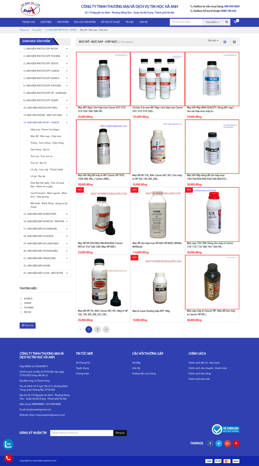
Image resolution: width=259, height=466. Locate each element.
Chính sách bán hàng (199, 373)
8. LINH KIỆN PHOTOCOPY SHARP (40, 100)
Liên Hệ (136, 368)
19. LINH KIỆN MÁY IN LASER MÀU (40, 243)
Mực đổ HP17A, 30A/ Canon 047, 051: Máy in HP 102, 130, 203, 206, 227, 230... (103, 313)
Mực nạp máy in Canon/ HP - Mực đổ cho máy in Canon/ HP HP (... (211, 313)
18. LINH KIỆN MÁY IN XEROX (37, 236)
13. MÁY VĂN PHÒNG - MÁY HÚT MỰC (42, 115)
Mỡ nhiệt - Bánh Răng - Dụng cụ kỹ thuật (49, 205)
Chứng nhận (82, 373)
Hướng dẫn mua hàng (144, 373)
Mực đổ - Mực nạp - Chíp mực (46, 136)
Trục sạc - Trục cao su (42, 156)
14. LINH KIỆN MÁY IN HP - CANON (60, 30)
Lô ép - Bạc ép (38, 176)
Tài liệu (130, 22)
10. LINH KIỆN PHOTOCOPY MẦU (39, 108)
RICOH (27, 312)
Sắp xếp (213, 40)
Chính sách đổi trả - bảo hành (204, 363)
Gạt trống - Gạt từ (40, 149)
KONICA (28, 298)
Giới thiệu (46, 22)
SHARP (27, 303)
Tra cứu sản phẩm (85, 22)
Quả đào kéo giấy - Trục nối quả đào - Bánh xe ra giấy (47, 185)
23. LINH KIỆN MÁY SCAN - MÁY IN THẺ (42, 273)
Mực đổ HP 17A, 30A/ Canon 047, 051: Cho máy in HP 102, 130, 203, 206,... (157, 177)
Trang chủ (28, 22)
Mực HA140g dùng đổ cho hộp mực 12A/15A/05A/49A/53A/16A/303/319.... (207, 177)
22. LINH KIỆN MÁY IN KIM (36, 266)
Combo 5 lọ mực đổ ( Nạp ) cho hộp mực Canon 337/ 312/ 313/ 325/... (157, 109)
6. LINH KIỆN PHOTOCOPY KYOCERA (41, 85)
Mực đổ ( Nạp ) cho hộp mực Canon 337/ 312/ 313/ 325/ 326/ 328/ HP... (102, 109)
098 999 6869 (232, 6)
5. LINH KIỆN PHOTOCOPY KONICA (40, 78)
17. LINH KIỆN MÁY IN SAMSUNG (39, 229)
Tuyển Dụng (82, 368)
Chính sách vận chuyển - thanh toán (207, 368)
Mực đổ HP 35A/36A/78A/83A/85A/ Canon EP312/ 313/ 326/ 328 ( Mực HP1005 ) (100, 245)
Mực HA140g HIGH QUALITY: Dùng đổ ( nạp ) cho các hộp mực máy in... (210, 109)
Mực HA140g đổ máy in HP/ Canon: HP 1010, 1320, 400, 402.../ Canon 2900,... (101, 177)
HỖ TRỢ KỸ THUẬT (110, 22)
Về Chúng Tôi (83, 363)
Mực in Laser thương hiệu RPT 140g (151, 311)
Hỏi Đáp (136, 363)
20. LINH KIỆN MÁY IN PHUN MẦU (40, 251)
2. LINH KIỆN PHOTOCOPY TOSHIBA (41, 56)
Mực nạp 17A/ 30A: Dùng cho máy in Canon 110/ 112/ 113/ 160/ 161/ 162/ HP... (210, 245)
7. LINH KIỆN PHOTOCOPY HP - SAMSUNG (44, 93)
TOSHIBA (29, 307)
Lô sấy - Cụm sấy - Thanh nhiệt (47, 169)
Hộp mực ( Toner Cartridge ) (45, 129)
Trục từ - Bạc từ (38, 163)
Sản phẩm (63, 22)
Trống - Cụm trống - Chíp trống (47, 143)
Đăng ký (120, 433)
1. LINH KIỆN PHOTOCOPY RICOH (40, 49)
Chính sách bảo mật (199, 379)
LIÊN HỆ (143, 22)
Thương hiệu (28, 288)
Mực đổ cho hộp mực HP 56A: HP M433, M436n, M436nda (157, 245)
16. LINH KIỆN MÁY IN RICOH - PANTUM (43, 221)
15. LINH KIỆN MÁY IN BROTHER (39, 214)
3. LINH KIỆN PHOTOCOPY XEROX (40, 63)
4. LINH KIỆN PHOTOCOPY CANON (40, 71)
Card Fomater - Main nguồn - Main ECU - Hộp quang (49, 195)
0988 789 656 (228, 11)
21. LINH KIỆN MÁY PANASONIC (39, 258)
